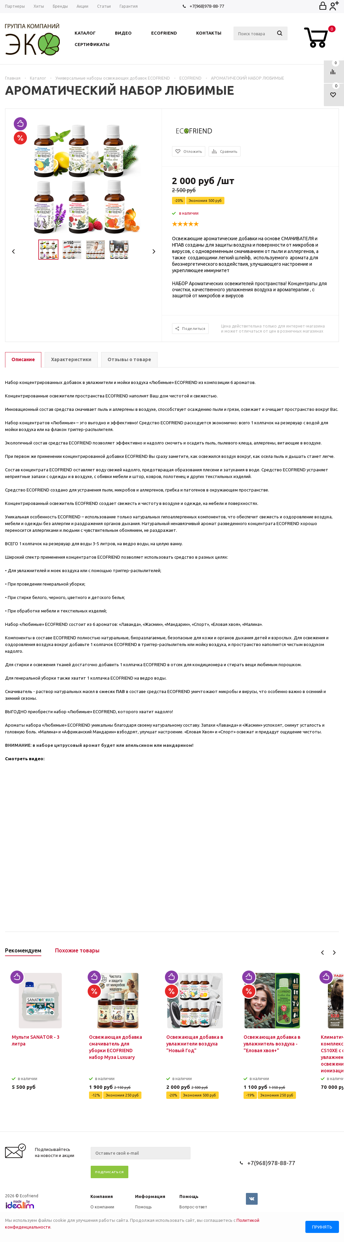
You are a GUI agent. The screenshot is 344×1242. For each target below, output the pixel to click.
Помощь (189, 1196)
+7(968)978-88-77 (206, 6)
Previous (13, 251)
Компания (101, 1196)
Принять (322, 1227)
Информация (150, 1196)
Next (154, 251)
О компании (102, 1207)
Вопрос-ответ (193, 1207)
